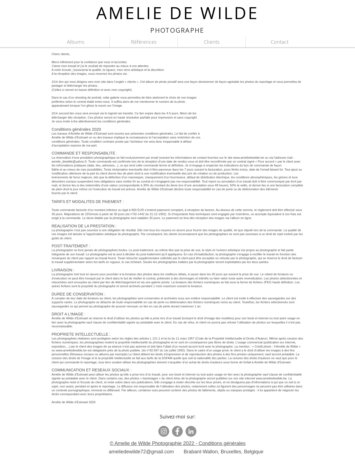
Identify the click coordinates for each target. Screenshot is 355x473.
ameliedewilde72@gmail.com (141, 451)
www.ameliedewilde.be (71, 350)
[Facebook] (177, 431)
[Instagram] (163, 431)
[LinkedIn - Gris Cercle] (191, 431)
